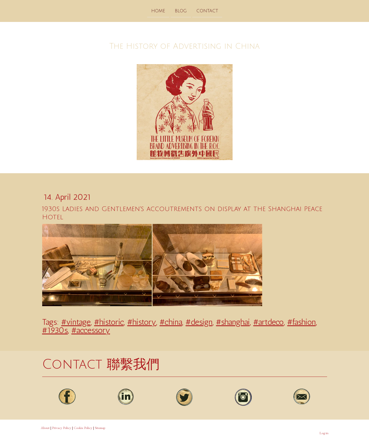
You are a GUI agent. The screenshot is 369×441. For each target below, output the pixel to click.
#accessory (90, 330)
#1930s (55, 330)
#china (171, 322)
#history (141, 322)
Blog (181, 10)
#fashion (301, 322)
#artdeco (268, 322)
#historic (109, 322)
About (45, 427)
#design (199, 322)
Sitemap (100, 427)
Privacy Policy (61, 427)
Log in (323, 433)
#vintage (76, 322)
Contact (207, 10)
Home (158, 10)
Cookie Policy (83, 427)
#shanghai (233, 322)
